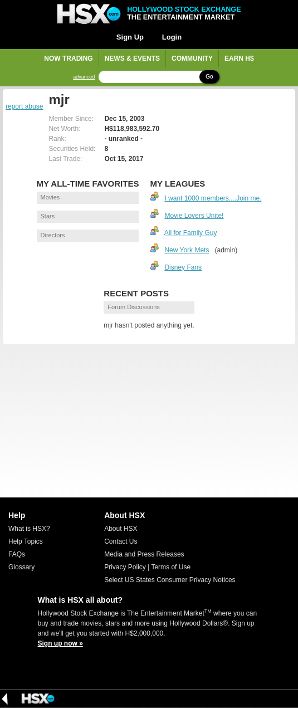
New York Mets (186, 250)
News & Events (132, 58)
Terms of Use (170, 567)
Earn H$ (239, 58)
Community (192, 58)
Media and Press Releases (144, 554)
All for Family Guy (190, 233)
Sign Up (130, 37)
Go (209, 77)
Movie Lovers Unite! (193, 215)
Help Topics (25, 541)
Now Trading (68, 58)
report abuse (24, 106)
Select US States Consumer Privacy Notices (169, 580)
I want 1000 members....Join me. (212, 198)
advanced (84, 77)
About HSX (120, 529)
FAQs (16, 554)
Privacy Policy (125, 567)
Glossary (21, 567)
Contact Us (120, 541)
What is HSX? (29, 529)
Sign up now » (60, 643)
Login (172, 37)
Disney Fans (183, 267)
